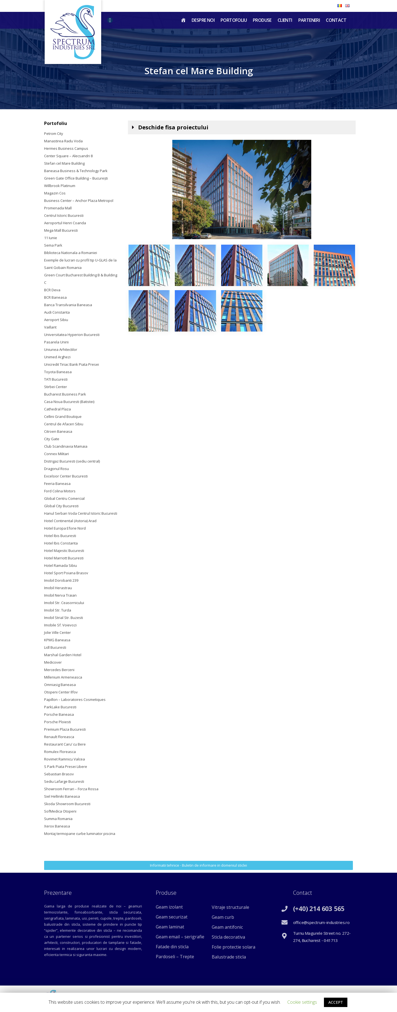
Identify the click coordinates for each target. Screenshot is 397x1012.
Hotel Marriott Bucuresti (64, 558)
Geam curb (223, 917)
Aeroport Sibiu (56, 319)
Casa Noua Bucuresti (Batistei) (69, 401)
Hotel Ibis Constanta (61, 543)
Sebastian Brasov (59, 773)
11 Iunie (50, 237)
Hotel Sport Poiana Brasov (66, 572)
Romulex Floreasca (60, 751)
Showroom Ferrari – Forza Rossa (71, 788)
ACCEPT (335, 1002)
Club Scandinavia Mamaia (65, 446)
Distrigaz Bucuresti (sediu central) (72, 461)
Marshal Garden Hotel (62, 654)
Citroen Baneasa (58, 431)
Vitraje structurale (230, 907)
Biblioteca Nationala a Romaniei (70, 252)
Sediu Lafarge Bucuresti (64, 781)
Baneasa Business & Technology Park (76, 170)
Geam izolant (169, 907)
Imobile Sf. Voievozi (60, 625)
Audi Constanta (57, 312)
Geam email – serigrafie (180, 937)
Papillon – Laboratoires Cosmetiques (75, 699)
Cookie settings (302, 1002)
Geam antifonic (227, 927)
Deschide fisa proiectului (173, 127)
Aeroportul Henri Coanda (65, 222)
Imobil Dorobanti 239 (61, 580)
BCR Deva (52, 289)
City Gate (51, 438)
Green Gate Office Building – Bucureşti (76, 178)
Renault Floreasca (59, 736)
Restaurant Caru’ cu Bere (65, 744)
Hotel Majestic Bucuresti (64, 550)
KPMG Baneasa (57, 639)
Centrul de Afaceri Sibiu (63, 423)
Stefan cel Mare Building (64, 163)
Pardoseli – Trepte (175, 957)
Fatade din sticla (172, 947)
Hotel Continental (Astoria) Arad (70, 520)
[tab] (242, 127)
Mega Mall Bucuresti (61, 230)
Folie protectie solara (233, 947)
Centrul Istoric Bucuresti (64, 215)
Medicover (53, 662)
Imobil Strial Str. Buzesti (63, 617)
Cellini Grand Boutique (63, 416)
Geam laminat (170, 927)
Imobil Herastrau (58, 587)
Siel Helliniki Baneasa (62, 796)
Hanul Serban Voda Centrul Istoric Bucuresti (80, 513)
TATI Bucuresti (56, 379)
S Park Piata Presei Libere (65, 766)
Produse (262, 20)
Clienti (285, 20)
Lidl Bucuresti (55, 647)
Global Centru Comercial (64, 498)
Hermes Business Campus (66, 148)
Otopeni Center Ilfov (61, 692)
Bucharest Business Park (65, 394)
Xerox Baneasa (57, 826)
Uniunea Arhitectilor (60, 349)
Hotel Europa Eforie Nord (65, 528)
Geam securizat (171, 917)
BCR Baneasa (55, 297)
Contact (336, 20)
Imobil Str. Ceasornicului (64, 602)
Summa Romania (58, 818)
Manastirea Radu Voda (63, 140)
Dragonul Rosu (56, 468)
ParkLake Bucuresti (60, 706)
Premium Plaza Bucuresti (65, 729)
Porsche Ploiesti (57, 721)
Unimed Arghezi (57, 356)
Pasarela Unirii (56, 342)
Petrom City (53, 133)
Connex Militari (56, 453)
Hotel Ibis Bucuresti (60, 535)
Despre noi (203, 20)
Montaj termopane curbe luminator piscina (79, 833)
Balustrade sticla (229, 957)
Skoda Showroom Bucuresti (67, 803)
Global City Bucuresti (61, 505)
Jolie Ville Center (57, 632)
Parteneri (309, 20)
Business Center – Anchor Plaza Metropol (78, 200)
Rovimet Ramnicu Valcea (64, 759)
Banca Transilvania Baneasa (68, 304)
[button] (198, 865)
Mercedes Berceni (59, 669)
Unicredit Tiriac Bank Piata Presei (71, 364)
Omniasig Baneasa (60, 684)
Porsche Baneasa (59, 714)
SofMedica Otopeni (60, 811)
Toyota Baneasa (58, 371)
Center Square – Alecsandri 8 (68, 155)
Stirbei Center (55, 386)
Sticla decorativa (228, 937)
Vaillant (50, 327)
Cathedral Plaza (57, 409)
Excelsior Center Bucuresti (66, 476)
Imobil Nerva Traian (60, 595)
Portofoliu (234, 20)
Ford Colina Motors (60, 490)
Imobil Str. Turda (57, 610)
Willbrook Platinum (59, 185)
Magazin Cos (55, 193)
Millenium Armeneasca (63, 677)
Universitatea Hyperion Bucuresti (72, 334)
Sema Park (53, 245)
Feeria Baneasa (57, 483)
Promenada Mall (58, 207)
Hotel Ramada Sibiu (60, 565)
